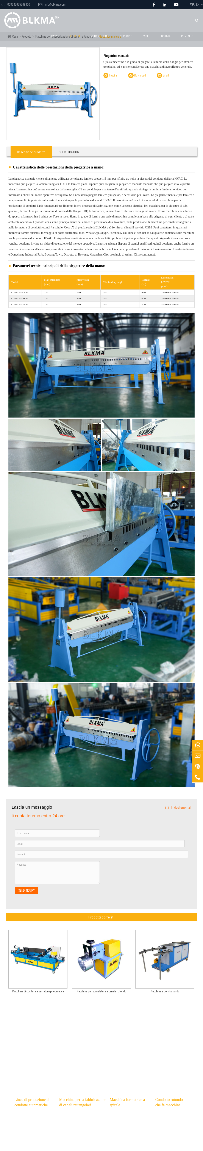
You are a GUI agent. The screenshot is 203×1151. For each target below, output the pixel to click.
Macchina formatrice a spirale (127, 1102)
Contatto (187, 36)
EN (197, 4)
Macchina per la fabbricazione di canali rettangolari (82, 1102)
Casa (54, 36)
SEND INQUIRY (26, 890)
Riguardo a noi (100, 36)
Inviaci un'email (178, 807)
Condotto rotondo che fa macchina (169, 1102)
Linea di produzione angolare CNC (83, 1145)
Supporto (126, 36)
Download (137, 75)
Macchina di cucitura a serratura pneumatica (38, 991)
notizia (165, 36)
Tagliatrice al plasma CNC (77, 1138)
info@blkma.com (52, 4)
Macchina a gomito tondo (165, 991)
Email (163, 75)
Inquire (110, 75)
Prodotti (74, 36)
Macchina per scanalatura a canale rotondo (101, 991)
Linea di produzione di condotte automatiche (32, 1102)
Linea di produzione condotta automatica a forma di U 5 (36, 1140)
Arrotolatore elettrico (172, 1138)
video (146, 36)
